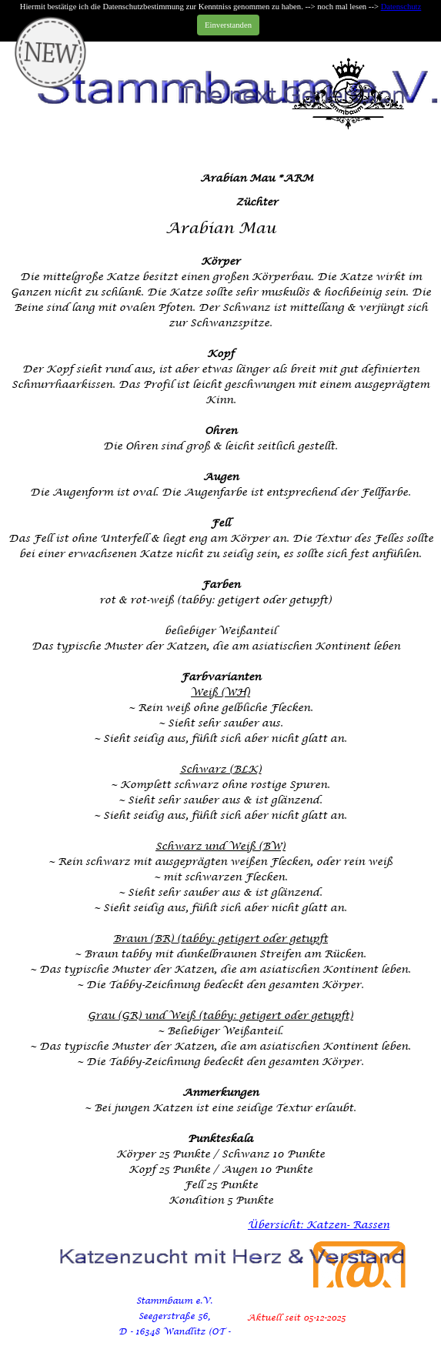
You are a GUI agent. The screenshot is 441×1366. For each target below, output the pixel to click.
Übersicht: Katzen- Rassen (318, 1224)
